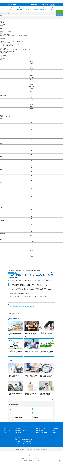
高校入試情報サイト (13, 4)
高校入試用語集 (13, 413)
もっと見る (52, 357)
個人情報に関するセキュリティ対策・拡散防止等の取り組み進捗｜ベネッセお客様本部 (31, 449)
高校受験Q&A (35, 413)
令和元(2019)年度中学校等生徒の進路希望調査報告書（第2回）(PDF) (22, 306)
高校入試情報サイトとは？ (35, 4)
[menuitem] (11, 8)
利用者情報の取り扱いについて (31, 453)
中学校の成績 (2, 24)
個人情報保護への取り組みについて (29, 458)
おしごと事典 (35, 417)
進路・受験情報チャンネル (15, 417)
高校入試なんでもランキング (16, 409)
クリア (31, 91)
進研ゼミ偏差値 (3, 22)
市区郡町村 (2, 20)
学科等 (1, 21)
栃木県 (2, 17)
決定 (31, 93)
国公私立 (1, 25)
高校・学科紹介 (36, 409)
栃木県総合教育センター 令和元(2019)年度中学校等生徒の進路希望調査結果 (23, 308)
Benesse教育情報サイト (38, 458)
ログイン (52, 4)
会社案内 (22, 458)
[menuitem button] (52, 8)
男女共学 (1, 27)
